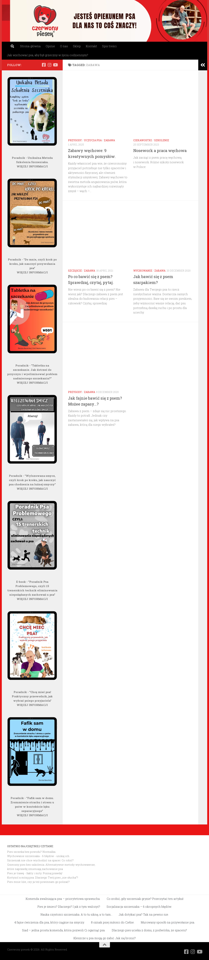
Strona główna (30, 46)
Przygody (75, 140)
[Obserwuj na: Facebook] (44, 65)
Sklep (77, 46)
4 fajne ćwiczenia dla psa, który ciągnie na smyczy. (49, 922)
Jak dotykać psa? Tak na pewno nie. (144, 914)
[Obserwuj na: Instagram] (49, 65)
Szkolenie (161, 140)
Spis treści (109, 46)
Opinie (50, 46)
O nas (64, 46)
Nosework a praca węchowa (160, 150)
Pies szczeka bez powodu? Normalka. (31, 851)
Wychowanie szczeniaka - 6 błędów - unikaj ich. (38, 856)
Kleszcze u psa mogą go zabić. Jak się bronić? (104, 938)
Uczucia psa (93, 140)
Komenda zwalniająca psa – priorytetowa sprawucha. (63, 899)
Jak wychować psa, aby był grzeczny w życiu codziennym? (47, 55)
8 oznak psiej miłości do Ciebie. (112, 922)
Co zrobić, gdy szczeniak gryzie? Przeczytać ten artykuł (145, 899)
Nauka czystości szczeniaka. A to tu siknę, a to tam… (76, 914)
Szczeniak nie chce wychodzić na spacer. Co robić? (40, 860)
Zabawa (109, 140)
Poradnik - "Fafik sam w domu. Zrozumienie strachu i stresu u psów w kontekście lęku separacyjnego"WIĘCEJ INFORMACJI (32, 806)
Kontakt (91, 46)
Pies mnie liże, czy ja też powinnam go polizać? (38, 882)
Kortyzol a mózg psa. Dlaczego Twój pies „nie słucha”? (42, 877)
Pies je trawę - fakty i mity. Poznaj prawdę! (34, 873)
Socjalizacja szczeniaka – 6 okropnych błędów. (139, 906)
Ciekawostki (142, 140)
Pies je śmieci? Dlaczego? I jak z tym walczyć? (68, 906)
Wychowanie (142, 270)
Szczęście (75, 270)
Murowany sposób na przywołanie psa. (168, 922)
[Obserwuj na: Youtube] (55, 65)
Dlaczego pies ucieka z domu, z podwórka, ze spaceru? (149, 930)
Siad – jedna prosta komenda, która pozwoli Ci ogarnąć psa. (63, 930)
